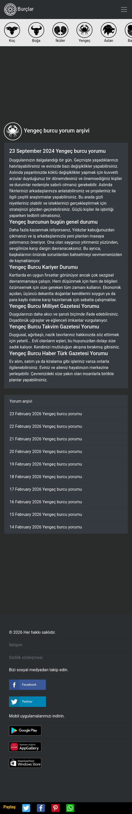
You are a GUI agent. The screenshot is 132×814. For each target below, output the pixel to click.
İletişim (15, 644)
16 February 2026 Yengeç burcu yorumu (46, 501)
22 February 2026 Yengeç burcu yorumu (46, 426)
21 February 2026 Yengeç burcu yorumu (46, 439)
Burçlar (19, 9)
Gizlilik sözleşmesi (26, 657)
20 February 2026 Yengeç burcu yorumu (46, 451)
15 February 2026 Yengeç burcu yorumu (46, 514)
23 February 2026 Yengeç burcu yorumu (46, 413)
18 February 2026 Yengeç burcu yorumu (46, 476)
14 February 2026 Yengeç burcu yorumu (46, 527)
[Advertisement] (66, 84)
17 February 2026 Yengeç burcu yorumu (46, 489)
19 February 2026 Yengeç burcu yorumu (46, 464)
